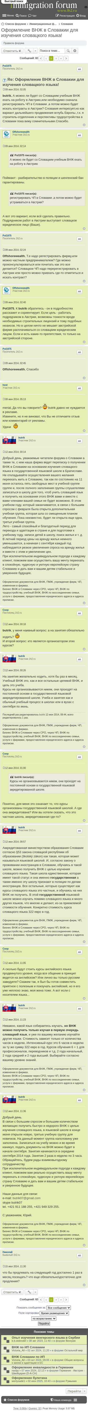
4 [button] (61, 58)
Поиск (68, 51)
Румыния (71, 1381)
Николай (7, 1252)
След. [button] (66, 58)
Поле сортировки (44, 1313)
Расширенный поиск (75, 51)
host (5, 385)
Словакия (67, 23)
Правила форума (14, 43)
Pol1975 (7, 66)
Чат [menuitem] (34, 15)
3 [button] (56, 58)
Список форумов (15, 23)
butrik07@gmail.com (27, 1198)
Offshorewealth (21, 132)
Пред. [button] (41, 58)
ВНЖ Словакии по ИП (28, 1357)
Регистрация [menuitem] (67, 15)
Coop (6, 610)
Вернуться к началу (84, 125)
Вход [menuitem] (83, 15)
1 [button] (46, 58)
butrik (21, 437)
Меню (10, 15)
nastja (15, 1370)
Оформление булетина (29, 1378)
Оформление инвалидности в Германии (42, 1367)
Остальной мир (73, 1350)
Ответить (10, 51)
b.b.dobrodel (19, 1340)
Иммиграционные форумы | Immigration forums (43, 23)
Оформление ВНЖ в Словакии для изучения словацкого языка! (39, 32)
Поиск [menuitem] (23, 15)
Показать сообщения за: (44, 1308)
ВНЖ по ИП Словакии (28, 1347)
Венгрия (71, 1340)
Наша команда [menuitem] (62, 1400)
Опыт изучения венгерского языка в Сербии (46, 1337)
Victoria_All (18, 1350)
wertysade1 (18, 1381)
